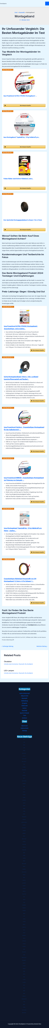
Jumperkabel (24, 902)
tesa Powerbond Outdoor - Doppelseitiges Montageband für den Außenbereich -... (19, 430)
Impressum (24, 725)
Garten (24, 708)
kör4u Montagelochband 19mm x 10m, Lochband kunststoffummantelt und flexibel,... (21, 378)
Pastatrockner (24, 739)
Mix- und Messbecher (24, 946)
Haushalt (24, 710)
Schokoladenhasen (24, 794)
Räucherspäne (24, 990)
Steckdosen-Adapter (24, 888)
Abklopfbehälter (24, 797)
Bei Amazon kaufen (25, 105)
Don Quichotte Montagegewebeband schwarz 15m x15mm (23, 220)
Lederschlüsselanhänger (24, 910)
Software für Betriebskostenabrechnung (24, 822)
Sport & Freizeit (24, 713)
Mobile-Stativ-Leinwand (24, 819)
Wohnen (24, 718)
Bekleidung (24, 701)
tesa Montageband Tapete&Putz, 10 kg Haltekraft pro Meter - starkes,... (23, 532)
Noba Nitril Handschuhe (24, 783)
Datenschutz (24, 728)
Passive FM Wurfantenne (24, 935)
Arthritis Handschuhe (24, 968)
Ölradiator (8, 665)
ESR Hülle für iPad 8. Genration (24, 957)
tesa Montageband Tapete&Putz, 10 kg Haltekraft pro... (21, 137)
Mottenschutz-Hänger (24, 830)
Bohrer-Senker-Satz (24, 921)
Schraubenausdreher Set (24, 775)
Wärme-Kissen (24, 877)
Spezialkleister (24, 1004)
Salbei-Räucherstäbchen (24, 833)
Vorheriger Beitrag (7, 650)
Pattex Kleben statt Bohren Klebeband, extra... (18, 178)
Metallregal (24, 772)
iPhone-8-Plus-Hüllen (24, 982)
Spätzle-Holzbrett (24, 924)
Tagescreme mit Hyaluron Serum (24, 761)
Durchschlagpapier (24, 808)
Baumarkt (21, 667)
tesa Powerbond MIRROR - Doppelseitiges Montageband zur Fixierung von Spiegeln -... (19, 481)
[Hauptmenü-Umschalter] (47, 3)
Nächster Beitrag (42, 650)
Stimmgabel (24, 786)
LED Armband (24, 971)
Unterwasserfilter (24, 913)
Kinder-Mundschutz (24, 841)
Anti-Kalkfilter (24, 993)
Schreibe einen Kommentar (11, 667)
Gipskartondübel (24, 899)
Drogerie (24, 703)
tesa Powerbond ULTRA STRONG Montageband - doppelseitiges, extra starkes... (22, 327)
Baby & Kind (24, 696)
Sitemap (24, 730)
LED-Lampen (9, 674)
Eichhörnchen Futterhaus (24, 844)
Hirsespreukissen (24, 866)
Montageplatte (24, 855)
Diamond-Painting (24, 979)
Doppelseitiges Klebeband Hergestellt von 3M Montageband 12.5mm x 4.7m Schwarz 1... (20, 583)
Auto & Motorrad (24, 693)
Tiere (24, 715)
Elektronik (25, 705)
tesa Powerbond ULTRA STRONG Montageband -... (20, 96)
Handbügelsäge (24, 750)
